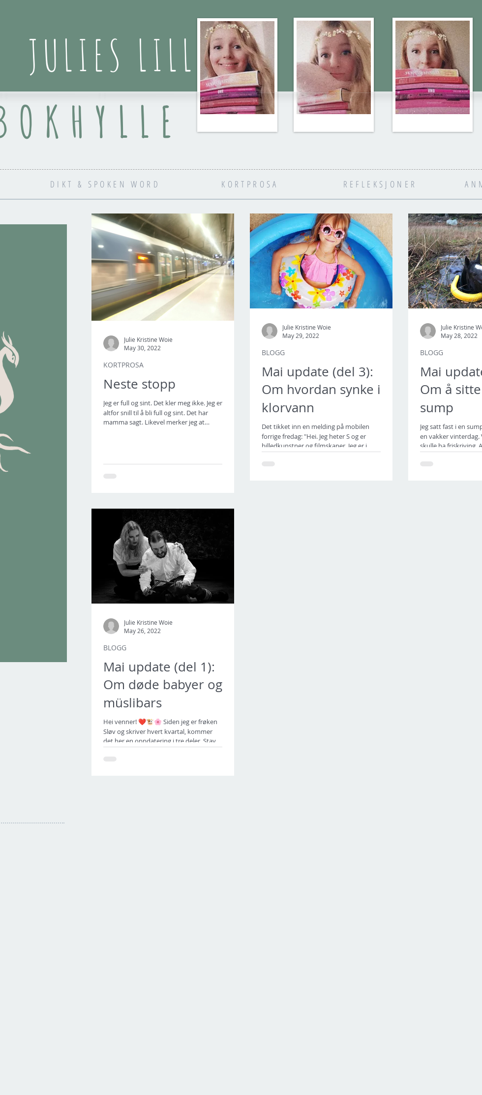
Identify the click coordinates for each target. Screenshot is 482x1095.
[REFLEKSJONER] (380, 183)
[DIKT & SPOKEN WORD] (105, 183)
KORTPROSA (123, 365)
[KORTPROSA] (250, 183)
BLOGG (273, 352)
